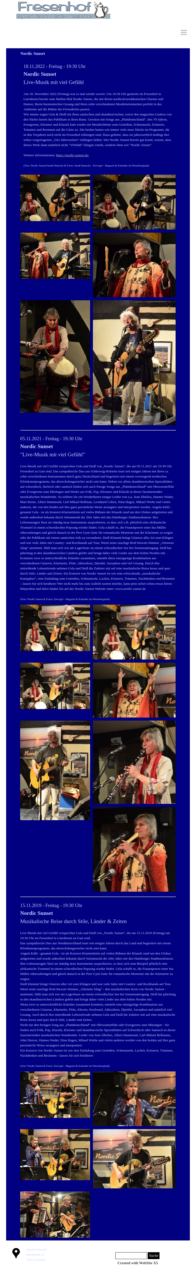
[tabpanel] (98, 115)
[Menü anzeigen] (184, 32)
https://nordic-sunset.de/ (72, 155)
